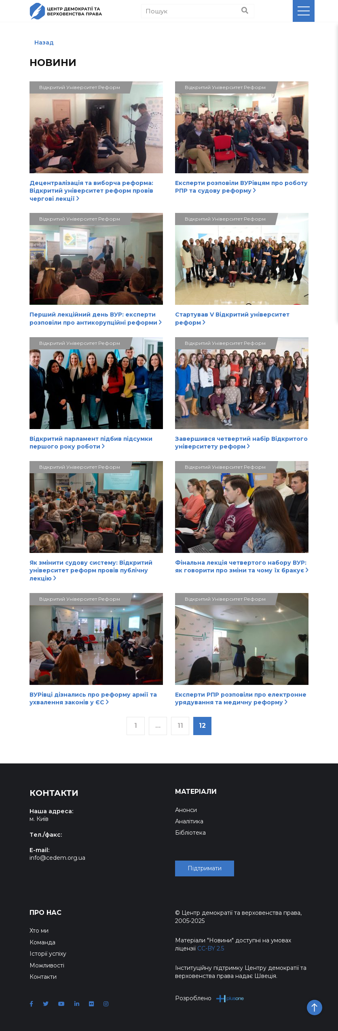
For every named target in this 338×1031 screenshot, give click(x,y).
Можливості (47, 965)
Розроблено (209, 998)
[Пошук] (197, 11)
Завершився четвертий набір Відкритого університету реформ (241, 443)
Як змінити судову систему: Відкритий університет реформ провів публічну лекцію (91, 570)
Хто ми (39, 930)
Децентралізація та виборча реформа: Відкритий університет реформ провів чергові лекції (91, 190)
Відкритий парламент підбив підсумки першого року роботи (91, 443)
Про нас (45, 912)
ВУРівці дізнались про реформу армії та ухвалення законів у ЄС (93, 698)
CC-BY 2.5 (210, 948)
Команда (42, 942)
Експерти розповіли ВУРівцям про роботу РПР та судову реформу (241, 187)
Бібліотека (190, 832)
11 (180, 725)
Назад (44, 42)
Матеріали (196, 791)
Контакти (43, 976)
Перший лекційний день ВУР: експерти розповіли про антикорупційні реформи (96, 318)
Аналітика (189, 821)
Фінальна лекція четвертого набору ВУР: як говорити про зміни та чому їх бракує (241, 566)
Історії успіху (48, 953)
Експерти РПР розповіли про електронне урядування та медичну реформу (240, 698)
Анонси (186, 810)
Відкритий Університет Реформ (79, 87)
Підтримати (205, 868)
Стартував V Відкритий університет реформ (232, 318)
